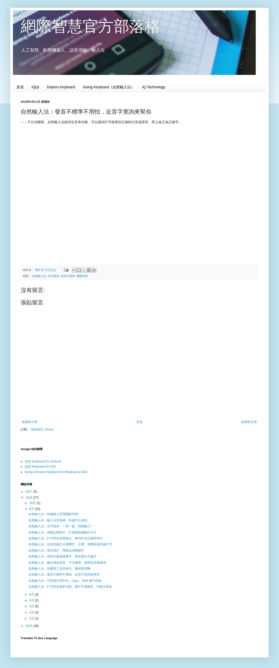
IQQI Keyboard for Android (43, 461)
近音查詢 (53, 276)
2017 (29, 491)
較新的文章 (29, 422)
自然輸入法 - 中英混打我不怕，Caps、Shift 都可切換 (64, 581)
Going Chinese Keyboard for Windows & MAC (56, 472)
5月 (32, 600)
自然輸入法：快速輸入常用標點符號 (53, 514)
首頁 (20, 87)
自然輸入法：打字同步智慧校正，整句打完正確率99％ (65, 538)
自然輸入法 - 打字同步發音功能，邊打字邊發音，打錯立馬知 (70, 586)
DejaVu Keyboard (61, 87)
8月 (32, 509)
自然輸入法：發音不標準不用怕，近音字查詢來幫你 (64, 574)
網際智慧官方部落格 (90, 26)
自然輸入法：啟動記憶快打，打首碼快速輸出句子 (62, 532)
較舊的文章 (249, 422)
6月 (32, 594)
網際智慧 (82, 276)
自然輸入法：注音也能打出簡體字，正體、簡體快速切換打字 (70, 544)
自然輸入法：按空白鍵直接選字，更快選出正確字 (62, 556)
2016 (29, 497)
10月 (33, 503)
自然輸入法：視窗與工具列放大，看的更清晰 (59, 568)
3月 (32, 612)
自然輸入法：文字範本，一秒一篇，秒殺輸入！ (61, 526)
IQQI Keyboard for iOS (40, 466)
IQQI (35, 87)
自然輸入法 (39, 276)
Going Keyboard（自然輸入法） (108, 87)
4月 (32, 606)
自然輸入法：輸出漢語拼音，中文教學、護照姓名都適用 (67, 562)
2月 (32, 618)
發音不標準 (68, 276)
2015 (29, 626)
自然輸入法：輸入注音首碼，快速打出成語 (57, 520)
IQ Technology (153, 87)
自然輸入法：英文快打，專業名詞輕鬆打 (56, 550)
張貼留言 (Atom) (42, 429)
